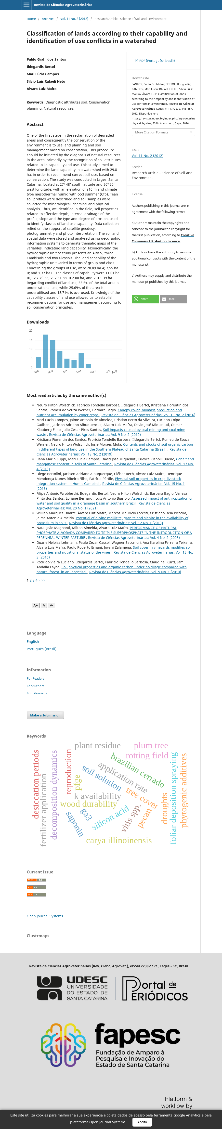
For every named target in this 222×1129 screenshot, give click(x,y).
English (33, 641)
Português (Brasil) (41, 649)
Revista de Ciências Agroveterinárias (63, 4)
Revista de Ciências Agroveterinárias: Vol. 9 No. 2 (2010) (95, 434)
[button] (145, 299)
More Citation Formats (151, 132)
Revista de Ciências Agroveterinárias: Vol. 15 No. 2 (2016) (148, 415)
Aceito (142, 1122)
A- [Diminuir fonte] (51, 605)
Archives (48, 18)
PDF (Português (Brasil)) (157, 60)
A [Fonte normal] (44, 605)
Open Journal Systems (45, 916)
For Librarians (37, 693)
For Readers (35, 678)
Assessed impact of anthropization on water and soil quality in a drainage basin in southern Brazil (115, 501)
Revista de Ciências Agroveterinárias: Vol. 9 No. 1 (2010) (135, 572)
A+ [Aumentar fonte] (36, 605)
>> (43, 580)
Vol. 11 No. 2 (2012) (74, 18)
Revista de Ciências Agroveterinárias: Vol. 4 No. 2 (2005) (134, 537)
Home (31, 18)
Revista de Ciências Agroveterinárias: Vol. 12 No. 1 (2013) (116, 522)
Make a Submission (45, 715)
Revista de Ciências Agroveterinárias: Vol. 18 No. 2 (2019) (111, 451)
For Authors (35, 686)
